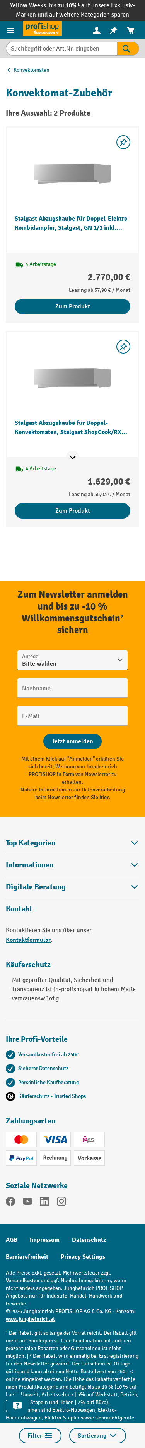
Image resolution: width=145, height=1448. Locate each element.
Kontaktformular (28, 940)
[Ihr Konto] (96, 30)
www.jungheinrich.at (30, 1319)
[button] (72, 887)
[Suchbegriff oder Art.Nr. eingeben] (61, 49)
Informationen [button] (72, 865)
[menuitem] (96, 30)
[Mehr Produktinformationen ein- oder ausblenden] (73, 458)
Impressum (45, 1240)
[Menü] (11, 30)
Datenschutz (89, 1240)
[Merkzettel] (113, 30)
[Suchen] (128, 49)
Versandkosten (22, 1280)
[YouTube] (27, 1203)
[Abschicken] (72, 741)
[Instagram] (61, 1203)
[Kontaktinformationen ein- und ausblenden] (17, 1405)
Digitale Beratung (36, 887)
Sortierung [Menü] (98, 1435)
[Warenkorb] (130, 30)
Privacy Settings (83, 1257)
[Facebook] (10, 1203)
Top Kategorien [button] (72, 843)
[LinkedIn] (44, 1203)
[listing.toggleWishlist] (123, 142)
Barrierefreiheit (27, 1257)
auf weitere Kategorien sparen (89, 15)
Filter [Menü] (40, 1435)
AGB (11, 1240)
